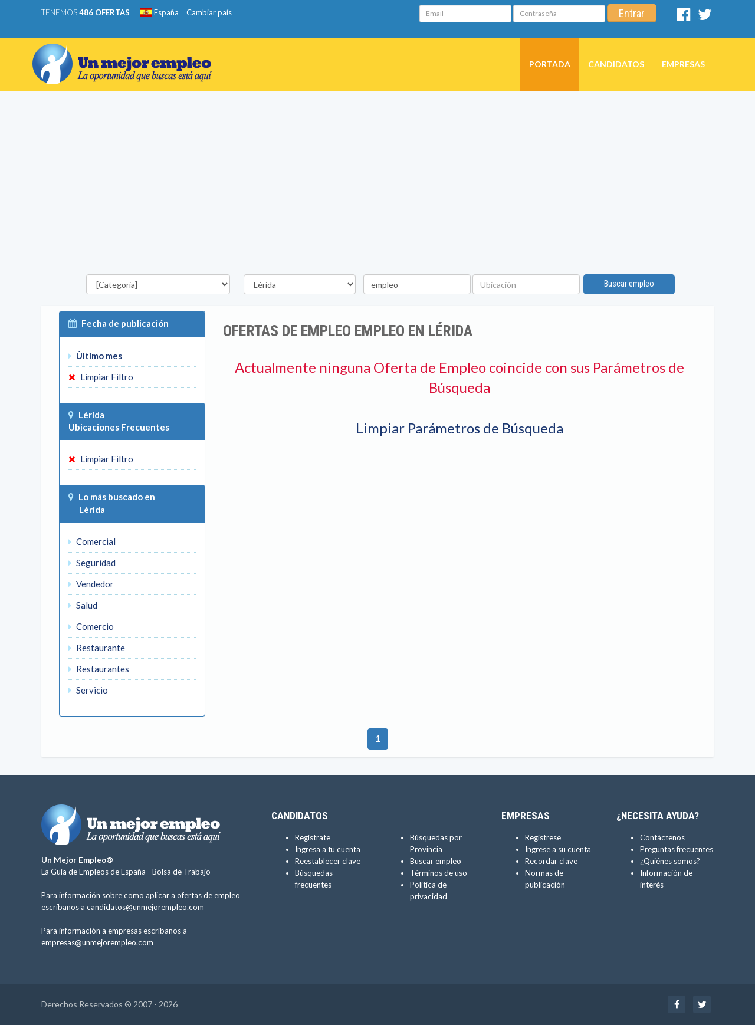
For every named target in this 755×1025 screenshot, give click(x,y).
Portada (549, 64)
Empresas (683, 64)
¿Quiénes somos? (670, 861)
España (159, 12)
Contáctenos (662, 837)
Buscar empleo (629, 283)
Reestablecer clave (327, 861)
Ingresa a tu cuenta (327, 849)
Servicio (88, 690)
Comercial (92, 541)
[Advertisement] (377, 185)
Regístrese (543, 837)
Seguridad (92, 562)
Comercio (91, 626)
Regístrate (312, 837)
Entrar (632, 13)
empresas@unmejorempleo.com (97, 942)
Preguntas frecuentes (676, 849)
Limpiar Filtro (100, 377)
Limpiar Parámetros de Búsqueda (459, 427)
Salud (82, 605)
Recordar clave (551, 861)
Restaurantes (98, 668)
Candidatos (616, 64)
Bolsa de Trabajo (181, 871)
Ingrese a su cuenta (558, 849)
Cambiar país (209, 12)
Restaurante (96, 647)
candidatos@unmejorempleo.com (145, 907)
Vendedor (91, 584)
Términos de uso (438, 873)
